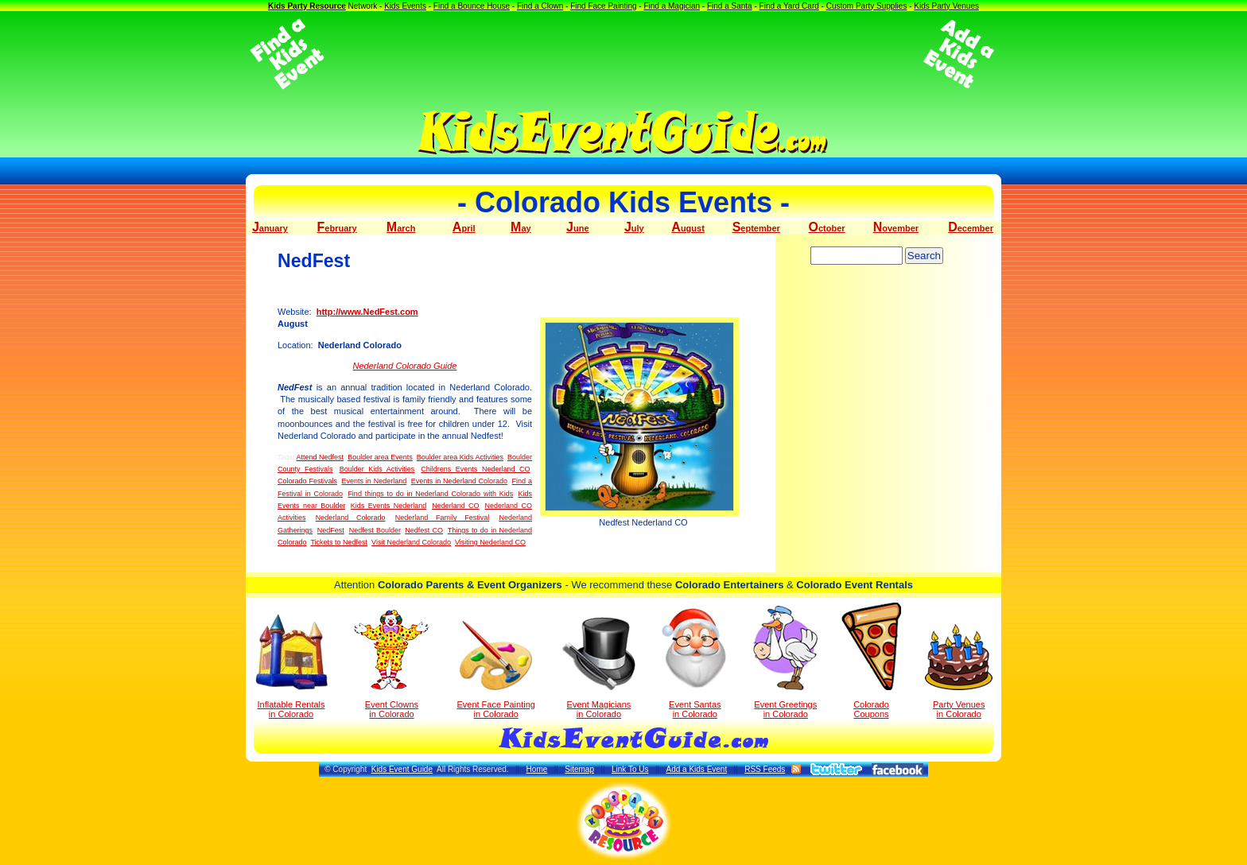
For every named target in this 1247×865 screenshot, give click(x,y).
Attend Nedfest (320, 457)
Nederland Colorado (351, 518)
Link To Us (630, 769)
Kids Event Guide (402, 769)
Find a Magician (671, 6)
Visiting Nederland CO (490, 542)
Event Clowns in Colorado (391, 664)
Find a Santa (729, 6)
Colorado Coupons (871, 661)
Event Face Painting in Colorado (495, 670)
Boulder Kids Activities (377, 469)
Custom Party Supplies (866, 6)
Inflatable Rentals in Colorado (291, 666)
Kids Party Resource (307, 6)
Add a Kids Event (696, 769)
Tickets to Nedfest (338, 542)
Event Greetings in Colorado (785, 662)
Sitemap (579, 769)
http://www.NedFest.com (367, 311)
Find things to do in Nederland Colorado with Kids (430, 494)
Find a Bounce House (471, 6)
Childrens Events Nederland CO (475, 469)
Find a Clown (540, 6)
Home (537, 769)
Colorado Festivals (307, 481)
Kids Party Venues (946, 6)
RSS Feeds (764, 769)
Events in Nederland (373, 481)
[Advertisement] (623, 54)
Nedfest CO (424, 530)
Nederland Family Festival (442, 518)
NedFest (330, 530)
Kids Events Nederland (388, 506)
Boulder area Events (380, 457)
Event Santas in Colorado (694, 662)
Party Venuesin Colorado (959, 671)
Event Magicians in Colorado (598, 668)
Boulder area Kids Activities (460, 457)
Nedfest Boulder (375, 530)
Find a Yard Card (789, 6)
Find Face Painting (603, 6)
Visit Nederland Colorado (411, 542)
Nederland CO (455, 506)
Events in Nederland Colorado (459, 481)
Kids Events (405, 6)
